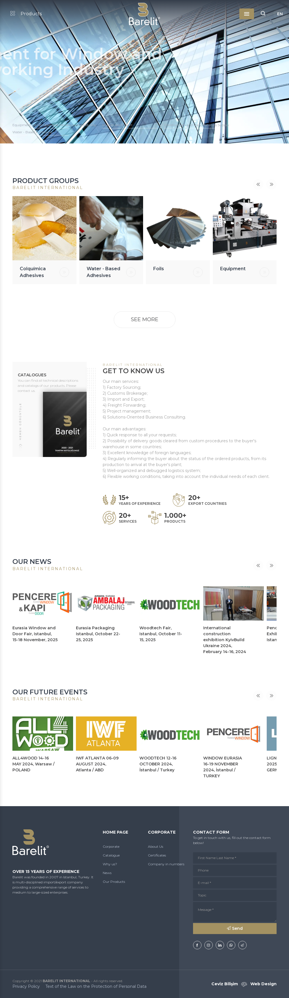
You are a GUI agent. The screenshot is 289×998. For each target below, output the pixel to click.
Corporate (111, 846)
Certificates (157, 855)
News (107, 873)
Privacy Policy (26, 986)
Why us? (110, 864)
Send (235, 928)
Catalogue (111, 855)
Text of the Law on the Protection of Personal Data (95, 986)
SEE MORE (144, 319)
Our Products (114, 881)
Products (26, 13)
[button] (263, 13)
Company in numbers (166, 864)
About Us (155, 846)
